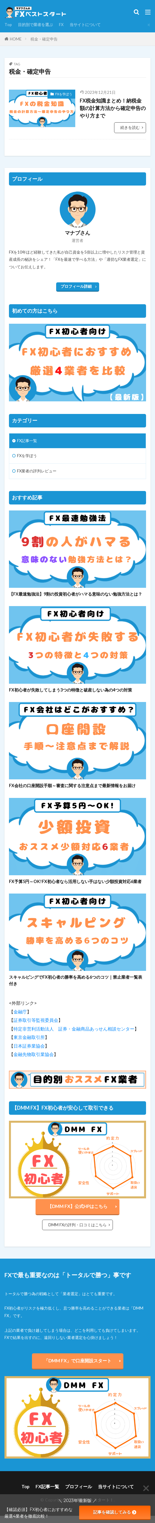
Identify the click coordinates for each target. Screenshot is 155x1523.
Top (8, 24)
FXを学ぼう (63, 94)
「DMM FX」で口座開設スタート (77, 1360)
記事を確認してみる (114, 1512)
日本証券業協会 (29, 1046)
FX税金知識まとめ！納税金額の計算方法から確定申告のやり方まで (113, 108)
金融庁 (20, 1011)
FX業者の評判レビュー (36, 471)
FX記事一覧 (27, 440)
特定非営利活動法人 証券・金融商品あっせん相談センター (73, 1028)
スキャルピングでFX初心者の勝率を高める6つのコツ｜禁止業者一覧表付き (75, 980)
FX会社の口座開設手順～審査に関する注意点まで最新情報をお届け (72, 785)
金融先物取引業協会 (33, 1054)
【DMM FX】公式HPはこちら (77, 1206)
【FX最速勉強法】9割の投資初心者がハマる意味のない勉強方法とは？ (75, 593)
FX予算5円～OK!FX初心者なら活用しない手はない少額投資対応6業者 (75, 881)
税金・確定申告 (44, 39)
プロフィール (78, 1486)
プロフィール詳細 (76, 286)
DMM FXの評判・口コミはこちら (77, 1224)
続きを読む (130, 127)
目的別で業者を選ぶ (35, 24)
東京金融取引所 (29, 1037)
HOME (16, 39)
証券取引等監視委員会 (35, 1020)
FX (61, 24)
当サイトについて (85, 24)
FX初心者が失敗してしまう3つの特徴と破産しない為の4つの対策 (70, 689)
